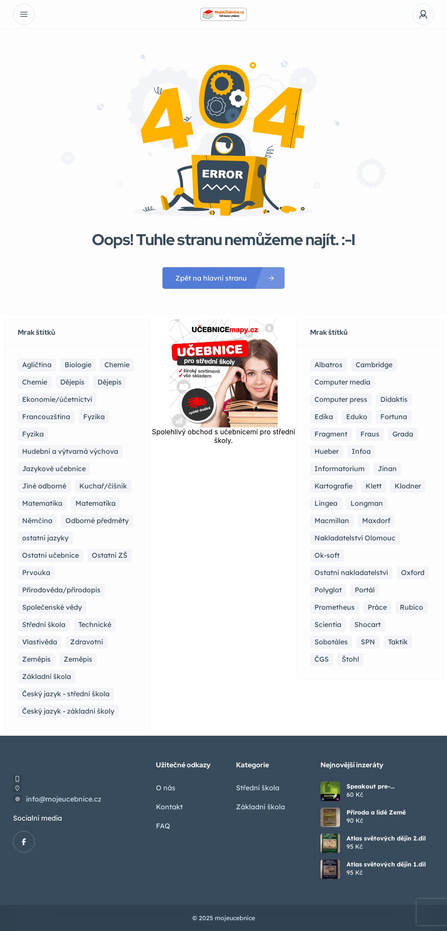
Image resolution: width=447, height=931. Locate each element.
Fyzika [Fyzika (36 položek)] (94, 416)
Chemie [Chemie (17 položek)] (117, 364)
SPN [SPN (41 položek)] (368, 641)
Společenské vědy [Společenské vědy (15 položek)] (52, 607)
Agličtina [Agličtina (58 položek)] (37, 364)
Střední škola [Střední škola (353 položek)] (43, 624)
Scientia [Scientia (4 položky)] (327, 624)
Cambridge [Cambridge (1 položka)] (374, 364)
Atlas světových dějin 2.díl (386, 838)
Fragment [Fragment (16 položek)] (330, 434)
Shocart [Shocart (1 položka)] (367, 624)
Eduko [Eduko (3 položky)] (356, 416)
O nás (165, 787)
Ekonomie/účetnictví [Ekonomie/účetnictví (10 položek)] (57, 399)
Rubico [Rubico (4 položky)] (411, 607)
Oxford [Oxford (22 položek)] (412, 572)
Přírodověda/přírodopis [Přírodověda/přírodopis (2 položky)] (61, 589)
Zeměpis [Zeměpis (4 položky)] (78, 659)
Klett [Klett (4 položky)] (374, 486)
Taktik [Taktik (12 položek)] (398, 641)
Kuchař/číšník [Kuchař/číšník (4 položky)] (103, 486)
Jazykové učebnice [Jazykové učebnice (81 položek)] (54, 468)
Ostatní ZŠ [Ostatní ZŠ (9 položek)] (109, 555)
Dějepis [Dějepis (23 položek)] (72, 382)
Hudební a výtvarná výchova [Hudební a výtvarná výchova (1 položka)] (70, 451)
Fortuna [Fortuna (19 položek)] (393, 416)
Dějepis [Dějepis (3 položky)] (109, 382)
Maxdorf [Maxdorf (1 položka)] (376, 520)
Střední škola (257, 787)
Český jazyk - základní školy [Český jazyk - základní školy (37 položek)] (68, 711)
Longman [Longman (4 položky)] (366, 503)
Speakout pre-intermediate (368, 786)
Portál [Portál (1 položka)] (365, 589)
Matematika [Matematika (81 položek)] (42, 503)
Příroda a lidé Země (376, 812)
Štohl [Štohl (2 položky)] (350, 659)
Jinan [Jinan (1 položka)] (387, 468)
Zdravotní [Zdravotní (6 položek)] (86, 641)
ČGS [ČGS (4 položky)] (321, 659)
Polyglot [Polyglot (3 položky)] (328, 589)
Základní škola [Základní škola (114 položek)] (46, 676)
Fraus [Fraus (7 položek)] (369, 434)
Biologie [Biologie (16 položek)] (78, 364)
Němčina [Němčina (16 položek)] (37, 520)
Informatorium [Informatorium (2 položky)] (339, 468)
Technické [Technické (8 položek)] (94, 624)
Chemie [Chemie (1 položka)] (34, 382)
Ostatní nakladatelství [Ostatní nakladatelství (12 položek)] (351, 572)
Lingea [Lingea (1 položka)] (325, 503)
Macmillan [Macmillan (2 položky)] (331, 520)
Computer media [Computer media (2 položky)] (342, 382)
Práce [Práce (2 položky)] (377, 607)
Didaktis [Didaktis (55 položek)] (394, 399)
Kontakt (169, 806)
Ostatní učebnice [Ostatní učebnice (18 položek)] (50, 555)
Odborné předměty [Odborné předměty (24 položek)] (97, 520)
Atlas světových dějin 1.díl (386, 864)
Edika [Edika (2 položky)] (323, 416)
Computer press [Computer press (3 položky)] (340, 399)
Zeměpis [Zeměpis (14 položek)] (36, 659)
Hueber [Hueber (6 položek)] (326, 451)
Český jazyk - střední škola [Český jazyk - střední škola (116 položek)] (66, 693)
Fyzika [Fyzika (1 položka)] (33, 434)
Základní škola (260, 806)
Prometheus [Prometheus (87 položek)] (334, 607)
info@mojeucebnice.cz (63, 799)
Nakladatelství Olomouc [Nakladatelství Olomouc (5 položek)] (354, 537)
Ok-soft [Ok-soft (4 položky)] (327, 555)
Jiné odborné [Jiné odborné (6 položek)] (44, 486)
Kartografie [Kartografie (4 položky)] (333, 486)
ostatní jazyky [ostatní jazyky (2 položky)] (45, 537)
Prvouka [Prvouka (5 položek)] (36, 572)
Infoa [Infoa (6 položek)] (361, 451)
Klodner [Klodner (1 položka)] (408, 486)
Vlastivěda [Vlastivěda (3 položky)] (39, 641)
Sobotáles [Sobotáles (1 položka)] (331, 641)
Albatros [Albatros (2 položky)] (328, 364)
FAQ (163, 825)
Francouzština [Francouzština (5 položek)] (46, 416)
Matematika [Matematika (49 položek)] (95, 503)
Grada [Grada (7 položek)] (402, 434)
